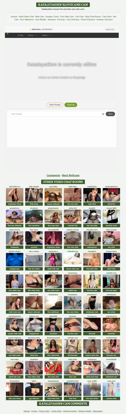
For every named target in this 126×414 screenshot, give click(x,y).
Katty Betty (72, 359)
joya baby (53, 187)
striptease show (14, 204)
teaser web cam (72, 269)
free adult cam (15, 290)
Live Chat (79, 17)
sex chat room (53, 290)
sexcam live (73, 226)
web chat (92, 204)
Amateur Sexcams (104, 20)
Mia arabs (15, 359)
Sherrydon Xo (14, 187)
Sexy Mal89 (92, 381)
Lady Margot (34, 187)
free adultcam (53, 312)
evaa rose (111, 381)
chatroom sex (111, 377)
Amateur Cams (52, 17)
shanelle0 (53, 316)
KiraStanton (53, 295)
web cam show (15, 398)
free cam (72, 377)
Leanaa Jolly (34, 295)
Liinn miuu (34, 230)
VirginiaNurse (111, 316)
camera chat (111, 398)
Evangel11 (92, 251)
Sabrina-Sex (34, 316)
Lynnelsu (72, 316)
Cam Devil (106, 17)
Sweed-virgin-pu (14, 338)
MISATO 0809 (111, 208)
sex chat (111, 247)
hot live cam (92, 290)
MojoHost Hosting (70, 411)
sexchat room (111, 226)
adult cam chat (92, 377)
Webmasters (97, 411)
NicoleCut (34, 208)
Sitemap (26, 411)
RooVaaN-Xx (92, 316)
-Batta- (34, 381)
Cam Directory (73, 20)
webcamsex (92, 247)
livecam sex (111, 355)
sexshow (53, 334)
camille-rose (111, 273)
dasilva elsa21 (14, 251)
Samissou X (53, 251)
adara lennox (14, 230)
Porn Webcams (26, 20)
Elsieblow (34, 359)
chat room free (53, 398)
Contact (34, 411)
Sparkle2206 (53, 273)
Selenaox (92, 338)
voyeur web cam (14, 334)
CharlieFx (14, 295)
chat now (72, 398)
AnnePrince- (15, 208)
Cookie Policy (56, 411)
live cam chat (53, 226)
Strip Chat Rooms (93, 17)
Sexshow (52, 20)
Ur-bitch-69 (34, 273)
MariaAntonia (53, 381)
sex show (111, 312)
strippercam (15, 269)
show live (111, 204)
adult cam (73, 290)
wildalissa (53, 359)
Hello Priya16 (111, 230)
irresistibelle (111, 359)
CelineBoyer (111, 295)
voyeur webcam (53, 204)
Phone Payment (88, 20)
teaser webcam (34, 312)
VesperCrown (111, 251)
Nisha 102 (73, 208)
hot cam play (92, 226)
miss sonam (34, 251)
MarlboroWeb (111, 338)
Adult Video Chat (26, 17)
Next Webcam (70, 175)
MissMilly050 (53, 230)
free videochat (53, 355)
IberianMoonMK (53, 338)
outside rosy (73, 338)
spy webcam (34, 398)
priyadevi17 (92, 295)
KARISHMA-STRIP (34, 338)
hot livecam (72, 355)
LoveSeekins (15, 381)
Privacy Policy (44, 411)
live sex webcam (14, 226)
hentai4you (72, 295)
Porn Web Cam (67, 17)
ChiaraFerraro (72, 251)
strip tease (34, 204)
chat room (111, 269)
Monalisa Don (92, 230)
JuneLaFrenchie (73, 381)
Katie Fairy (73, 187)
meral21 (92, 208)
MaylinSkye (92, 187)
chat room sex (15, 312)
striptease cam (92, 312)
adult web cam (53, 269)
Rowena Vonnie (73, 230)
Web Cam (39, 17)
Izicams (14, 17)
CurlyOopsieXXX (111, 187)
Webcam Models (84, 411)
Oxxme (92, 273)
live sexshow (34, 226)
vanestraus (72, 273)
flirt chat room (34, 290)
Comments (53, 175)
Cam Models (40, 20)
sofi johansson (15, 316)
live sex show (34, 269)
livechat (92, 334)
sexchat (34, 247)
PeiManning (15, 273)
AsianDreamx (53, 208)
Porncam (61, 20)
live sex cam (73, 204)
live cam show (73, 312)
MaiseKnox (92, 359)
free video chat (34, 377)
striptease (14, 247)
